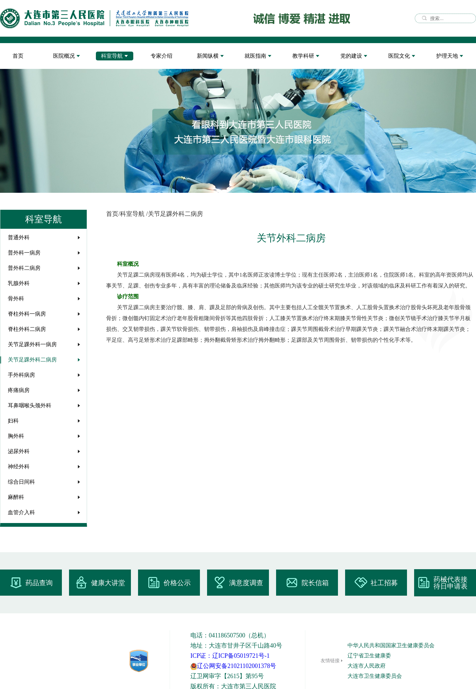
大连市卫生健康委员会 (374, 676)
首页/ (113, 213)
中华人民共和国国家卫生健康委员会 (391, 645)
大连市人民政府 (366, 666)
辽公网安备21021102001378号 (233, 666)
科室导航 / (134, 213)
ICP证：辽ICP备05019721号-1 (230, 655)
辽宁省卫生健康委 (369, 655)
